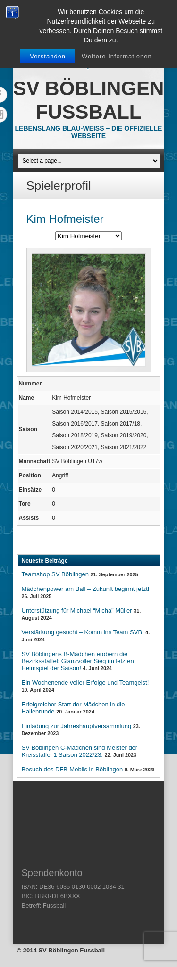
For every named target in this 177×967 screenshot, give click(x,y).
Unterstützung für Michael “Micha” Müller (77, 610)
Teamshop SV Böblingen (55, 574)
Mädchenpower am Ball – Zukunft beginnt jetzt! (86, 588)
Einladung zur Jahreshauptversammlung (77, 725)
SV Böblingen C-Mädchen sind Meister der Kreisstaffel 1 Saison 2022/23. (80, 751)
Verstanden (48, 56)
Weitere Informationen (117, 56)
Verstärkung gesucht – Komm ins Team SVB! (83, 632)
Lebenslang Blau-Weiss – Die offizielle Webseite (88, 131)
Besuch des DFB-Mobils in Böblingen (72, 769)
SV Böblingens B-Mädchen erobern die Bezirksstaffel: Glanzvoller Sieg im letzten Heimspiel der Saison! (78, 661)
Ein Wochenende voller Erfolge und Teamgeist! (85, 682)
